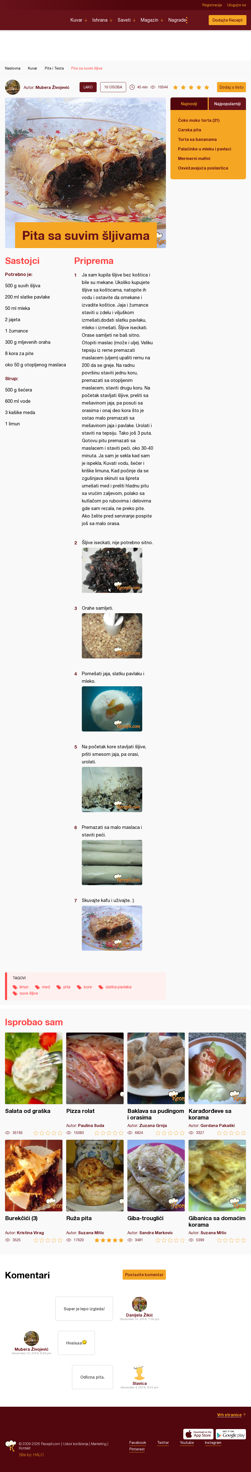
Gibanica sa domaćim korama (217, 1191)
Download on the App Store (198, 1434)
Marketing (98, 1444)
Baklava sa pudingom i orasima (156, 1084)
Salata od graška (33, 1084)
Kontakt (24, 1448)
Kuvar (76, 20)
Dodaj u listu (231, 87)
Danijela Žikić (139, 1315)
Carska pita (189, 129)
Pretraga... (196, 20)
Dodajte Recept (227, 20)
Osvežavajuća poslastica (203, 167)
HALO (38, 1454)
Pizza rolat (95, 1084)
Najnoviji (189, 103)
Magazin (149, 20)
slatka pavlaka (118, 987)
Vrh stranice (229, 1414)
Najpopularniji (227, 103)
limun (24, 987)
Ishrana (99, 20)
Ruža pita (95, 1191)
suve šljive (29, 993)
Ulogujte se (236, 5)
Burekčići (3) (33, 1191)
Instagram (213, 1443)
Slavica (139, 1383)
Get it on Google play (231, 1434)
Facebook (137, 1443)
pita (66, 987)
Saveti (124, 20)
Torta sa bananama (197, 139)
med (46, 987)
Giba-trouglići (156, 1191)
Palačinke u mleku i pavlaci (204, 148)
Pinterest (137, 1449)
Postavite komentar (144, 1274)
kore (88, 987)
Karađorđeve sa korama (217, 1084)
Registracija (212, 5)
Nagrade (177, 20)
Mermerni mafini (194, 158)
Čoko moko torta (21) (199, 120)
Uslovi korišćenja (75, 1444)
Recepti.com (34, 18)
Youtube (187, 1443)
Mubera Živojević (52, 87)
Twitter (163, 1443)
